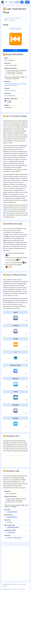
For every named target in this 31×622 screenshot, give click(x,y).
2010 (6, 95)
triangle (15, 85)
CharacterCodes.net (15, 584)
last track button (12, 83)
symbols (5, 211)
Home (6, 18)
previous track (8, 85)
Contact (15, 589)
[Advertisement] (15, 563)
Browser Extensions (7, 589)
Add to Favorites (15, 28)
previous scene (22, 83)
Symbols (17, 18)
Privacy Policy (21, 589)
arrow (6, 83)
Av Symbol (13, 90)
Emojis (11, 18)
